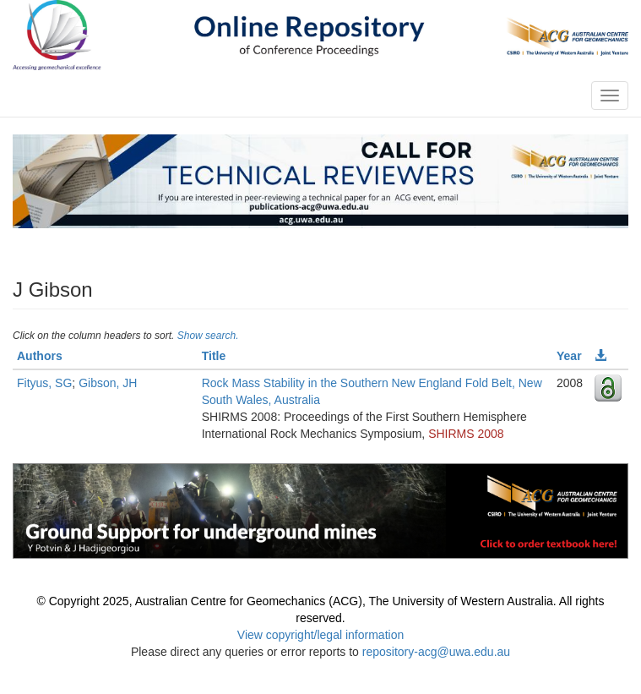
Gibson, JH (108, 383)
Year (569, 356)
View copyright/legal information (320, 635)
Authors (39, 356)
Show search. (208, 336)
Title (214, 356)
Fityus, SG (44, 383)
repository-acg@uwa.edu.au (436, 651)
